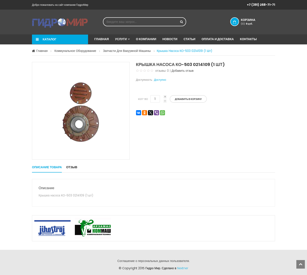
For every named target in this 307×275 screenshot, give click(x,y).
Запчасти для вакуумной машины (127, 51)
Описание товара (47, 167)
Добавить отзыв (182, 71)
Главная (101, 39)
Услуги (121, 39)
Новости (169, 39)
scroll (300, 264)
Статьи (189, 39)
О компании (146, 39)
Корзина (252, 21)
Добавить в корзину (188, 99)
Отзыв (71, 167)
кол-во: (143, 99)
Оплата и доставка (217, 39)
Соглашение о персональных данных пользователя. (153, 261)
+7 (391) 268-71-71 (261, 5)
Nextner (182, 268)
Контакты (248, 39)
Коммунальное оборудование (75, 51)
